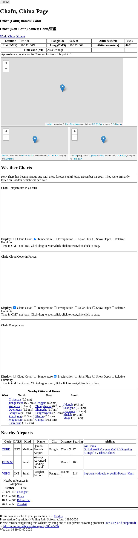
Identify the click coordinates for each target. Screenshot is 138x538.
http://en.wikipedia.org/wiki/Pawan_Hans (109, 473)
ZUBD (6, 449)
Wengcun (14, 406)
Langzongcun (43, 413)
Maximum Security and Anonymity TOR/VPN (31, 526)
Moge (66, 418)
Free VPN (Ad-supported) (120, 522)
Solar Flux (84, 239)
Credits (58, 516)
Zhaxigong (15, 416)
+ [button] (6, 63)
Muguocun (15, 419)
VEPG (6, 473)
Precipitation (65, 239)
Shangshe (69, 407)
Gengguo (40, 402)
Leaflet (49, 124)
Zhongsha (41, 409)
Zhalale (67, 414)
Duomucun (15, 409)
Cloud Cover (24, 239)
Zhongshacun (43, 406)
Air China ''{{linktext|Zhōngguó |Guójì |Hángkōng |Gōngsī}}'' (108, 449)
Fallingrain (117, 124)
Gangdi (39, 419)
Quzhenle (69, 411)
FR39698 (7, 462)
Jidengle (68, 404)
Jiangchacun (16, 402)
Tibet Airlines (107, 452)
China (11, 36)
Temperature (45, 239)
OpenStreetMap (72, 124)
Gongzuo (14, 413)
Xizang (20, 36)
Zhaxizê (22, 504)
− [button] (6, 69)
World (3, 36)
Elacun (39, 416)
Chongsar (22, 492)
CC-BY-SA (97, 124)
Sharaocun (15, 423)
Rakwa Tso (23, 500)
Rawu (20, 496)
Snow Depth (103, 239)
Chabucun (15, 399)
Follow (5, 2)
